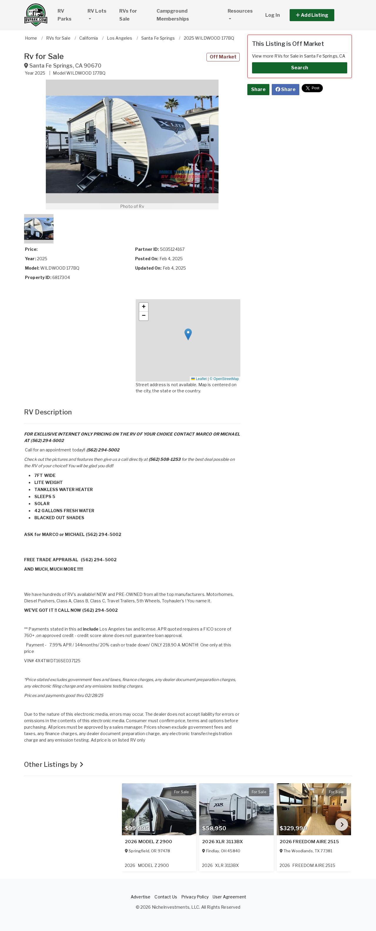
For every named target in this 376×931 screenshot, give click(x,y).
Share (258, 89)
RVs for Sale (128, 15)
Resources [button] (240, 11)
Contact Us (166, 896)
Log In (272, 15)
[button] (318, 15)
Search (299, 67)
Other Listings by (53, 764)
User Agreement (229, 896)
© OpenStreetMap (224, 379)
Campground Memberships (173, 15)
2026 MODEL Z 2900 (148, 841)
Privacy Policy (195, 896)
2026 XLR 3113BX (222, 841)
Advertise (140, 896)
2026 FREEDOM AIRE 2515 (309, 841)
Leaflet (199, 379)
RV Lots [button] (101, 10)
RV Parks (64, 15)
